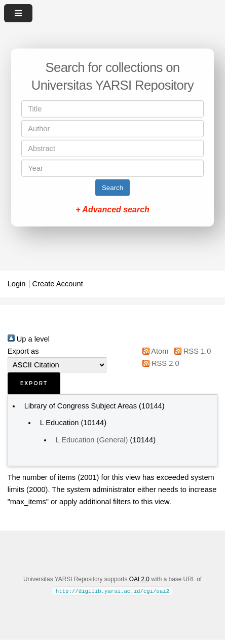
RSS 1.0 (190, 351)
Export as (23, 351)
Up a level (29, 339)
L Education (59, 423)
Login (17, 284)
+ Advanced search (112, 209)
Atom (154, 351)
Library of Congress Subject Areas (80, 406)
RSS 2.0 (159, 363)
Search (112, 188)
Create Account (57, 284)
